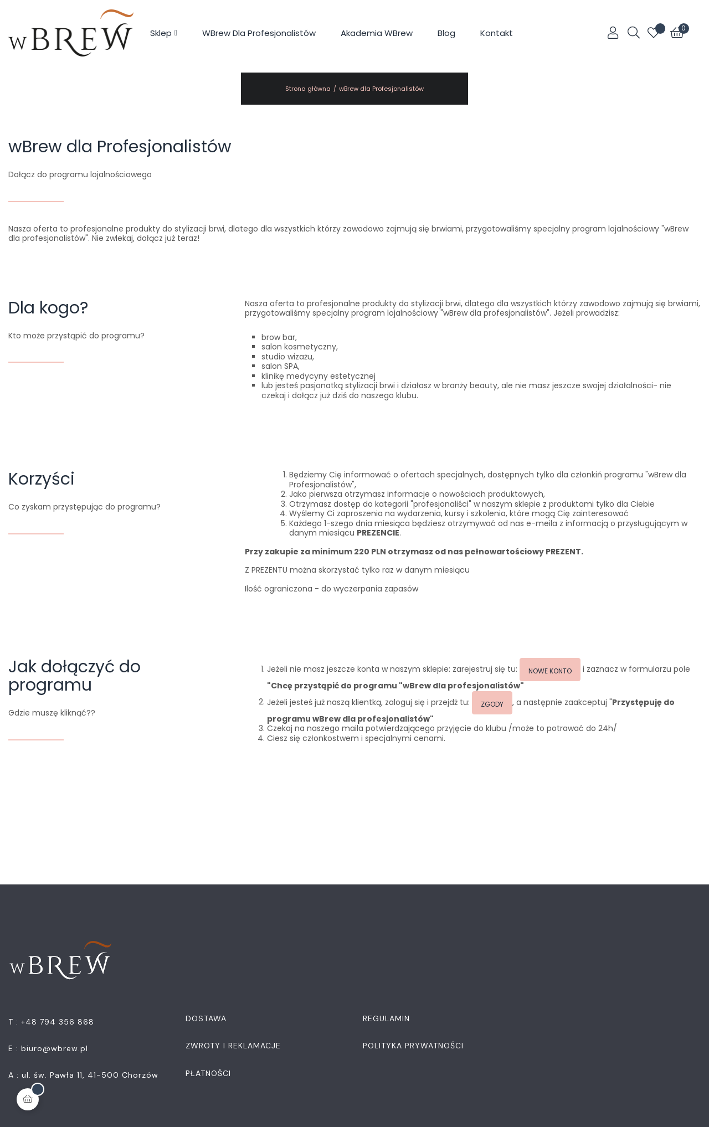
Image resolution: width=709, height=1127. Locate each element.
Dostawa (206, 1018)
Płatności (208, 1073)
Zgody (492, 704)
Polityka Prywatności (413, 1046)
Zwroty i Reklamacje (233, 1046)
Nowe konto (550, 671)
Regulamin (386, 1018)
